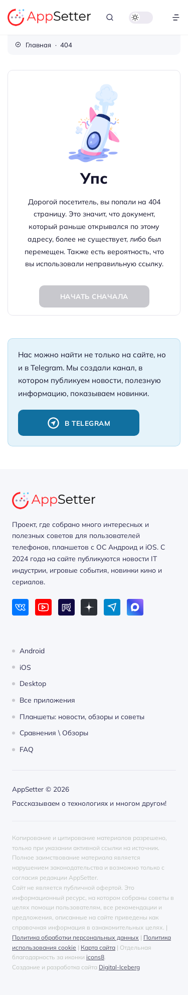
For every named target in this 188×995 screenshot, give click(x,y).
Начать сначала (94, 296)
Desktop (33, 683)
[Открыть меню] (175, 17)
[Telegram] (112, 607)
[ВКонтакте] (20, 607)
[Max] (135, 607)
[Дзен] (89, 607)
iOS (25, 666)
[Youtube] (43, 607)
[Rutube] (66, 607)
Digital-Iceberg (119, 967)
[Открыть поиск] (110, 17)
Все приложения (47, 700)
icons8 (95, 957)
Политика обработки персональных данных (75, 937)
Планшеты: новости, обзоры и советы (82, 716)
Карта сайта (98, 947)
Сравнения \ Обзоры (54, 732)
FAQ (27, 749)
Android (32, 650)
